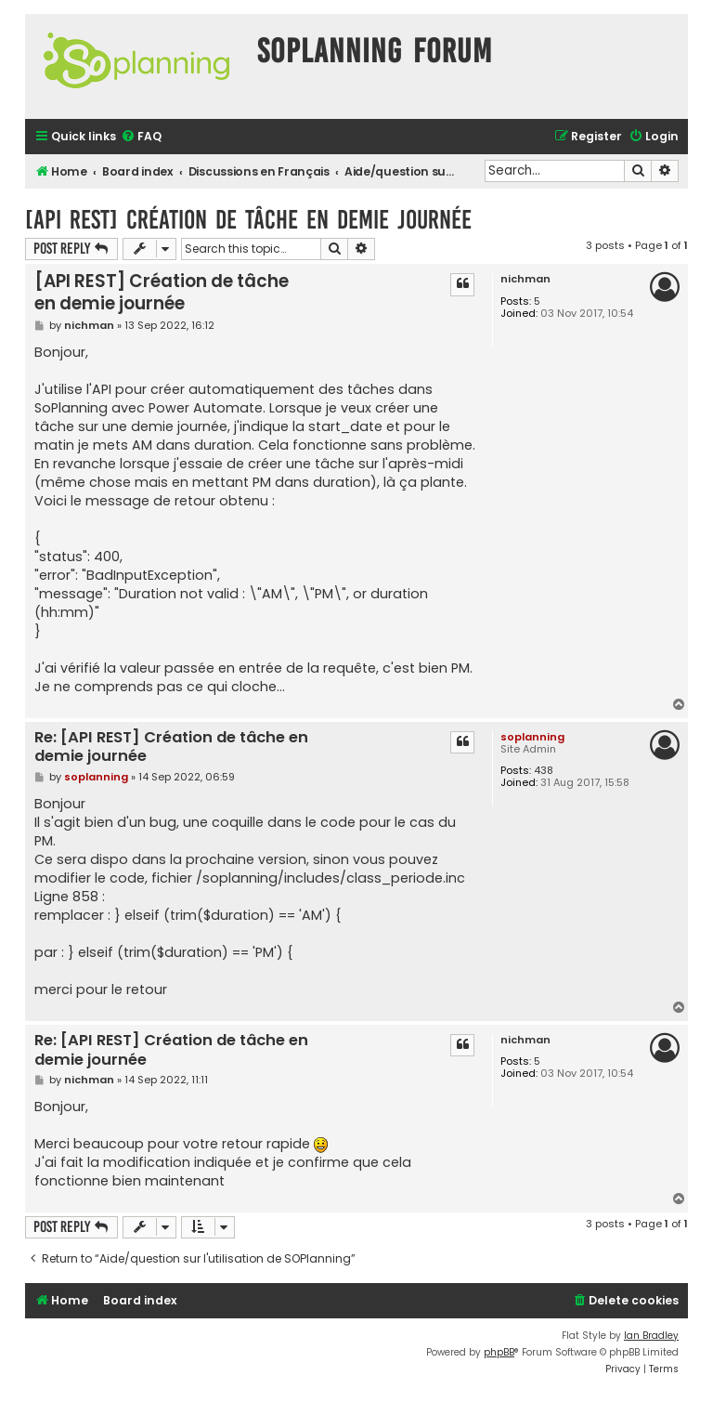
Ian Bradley (651, 1336)
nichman (525, 279)
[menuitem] (141, 137)
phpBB (499, 1352)
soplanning (532, 736)
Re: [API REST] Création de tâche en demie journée (171, 747)
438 (543, 771)
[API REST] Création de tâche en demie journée (248, 219)
